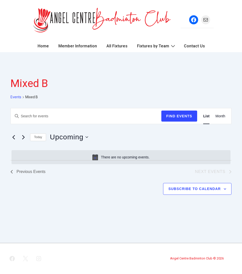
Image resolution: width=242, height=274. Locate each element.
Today (38, 137)
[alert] (121, 157)
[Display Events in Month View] (220, 116)
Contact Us (194, 46)
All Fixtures (117, 46)
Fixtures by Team (156, 45)
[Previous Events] (14, 137)
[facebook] (12, 258)
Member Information (77, 46)
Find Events (179, 116)
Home (43, 46)
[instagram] (39, 258)
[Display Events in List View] (206, 116)
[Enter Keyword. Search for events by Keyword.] (86, 116)
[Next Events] (23, 137)
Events (16, 97)
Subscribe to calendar (194, 189)
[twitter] (25, 258)
